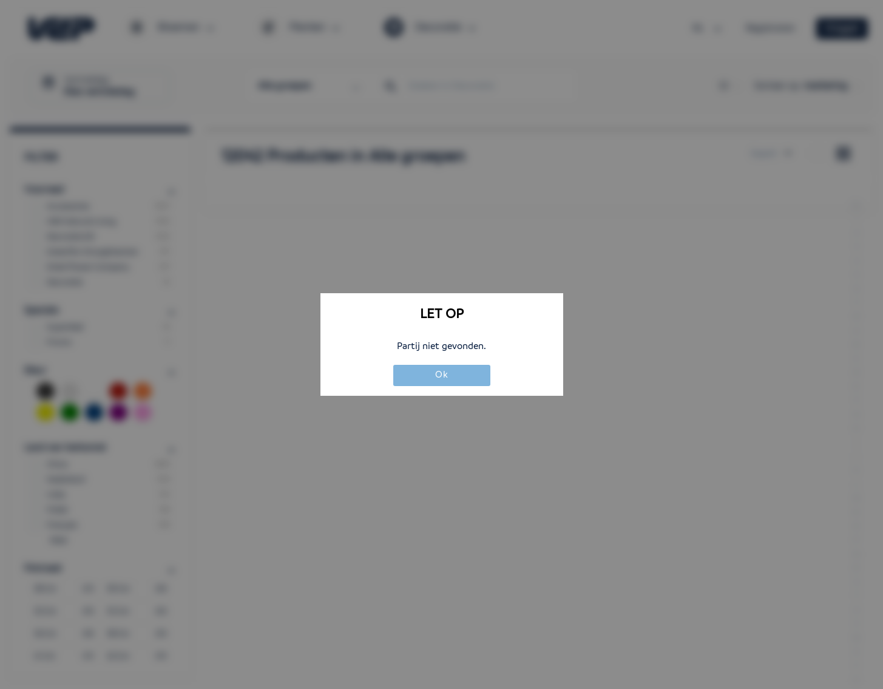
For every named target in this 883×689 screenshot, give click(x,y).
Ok (441, 375)
